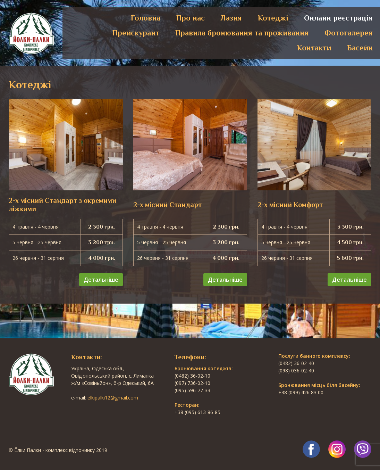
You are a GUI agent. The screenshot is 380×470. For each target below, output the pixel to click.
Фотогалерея (348, 32)
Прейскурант (135, 32)
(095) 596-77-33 (192, 390)
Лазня (231, 18)
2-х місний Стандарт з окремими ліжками (62, 205)
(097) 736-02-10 (192, 383)
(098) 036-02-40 (296, 370)
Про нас (190, 18)
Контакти (314, 47)
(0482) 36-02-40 (296, 363)
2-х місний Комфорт (290, 204)
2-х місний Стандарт (167, 204)
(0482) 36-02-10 (192, 375)
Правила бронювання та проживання (242, 32)
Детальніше (101, 279)
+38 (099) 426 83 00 (300, 392)
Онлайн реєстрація (338, 18)
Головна (145, 18)
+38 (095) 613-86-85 (197, 412)
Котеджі (273, 18)
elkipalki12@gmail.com (112, 397)
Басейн (360, 47)
